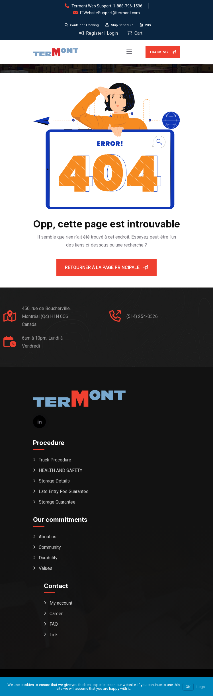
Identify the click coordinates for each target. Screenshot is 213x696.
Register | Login (98, 33)
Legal (201, 687)
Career (56, 613)
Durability (48, 558)
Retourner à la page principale (106, 267)
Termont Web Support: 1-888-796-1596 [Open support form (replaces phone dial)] (106, 6)
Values (45, 568)
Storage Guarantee (57, 502)
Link (54, 634)
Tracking (162, 52)
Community (50, 547)
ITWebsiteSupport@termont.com (110, 13)
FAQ (54, 624)
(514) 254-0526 (142, 316)
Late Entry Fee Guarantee (64, 491)
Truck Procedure (55, 460)
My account (61, 603)
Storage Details (54, 481)
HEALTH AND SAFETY (60, 470)
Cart (134, 33)
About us (47, 536)
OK (188, 687)
